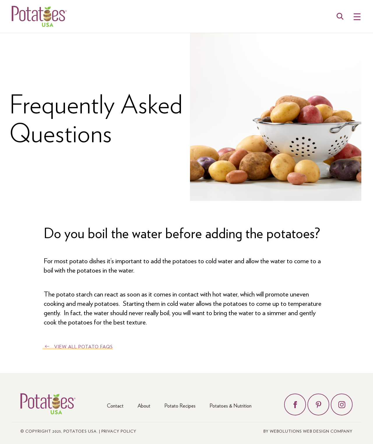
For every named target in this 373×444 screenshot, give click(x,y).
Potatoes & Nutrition (230, 405)
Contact (115, 405)
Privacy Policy (118, 431)
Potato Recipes (180, 405)
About (144, 405)
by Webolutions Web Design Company (308, 431)
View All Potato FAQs (83, 346)
